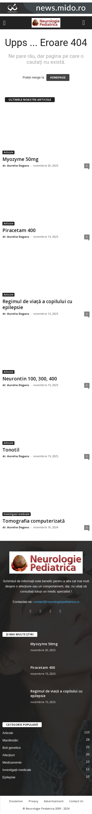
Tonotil (10, 450)
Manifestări (10, 740)
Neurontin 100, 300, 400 (29, 379)
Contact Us (76, 801)
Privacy (33, 801)
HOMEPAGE (58, 77)
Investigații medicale (16, 514)
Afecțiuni (8, 755)
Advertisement (54, 801)
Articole (8, 152)
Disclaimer (16, 801)
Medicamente (12, 762)
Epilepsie (8, 777)
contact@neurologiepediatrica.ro (56, 602)
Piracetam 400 (19, 230)
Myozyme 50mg (20, 159)
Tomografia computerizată (33, 521)
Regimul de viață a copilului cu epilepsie (37, 304)
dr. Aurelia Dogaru (15, 165)
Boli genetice (11, 748)
